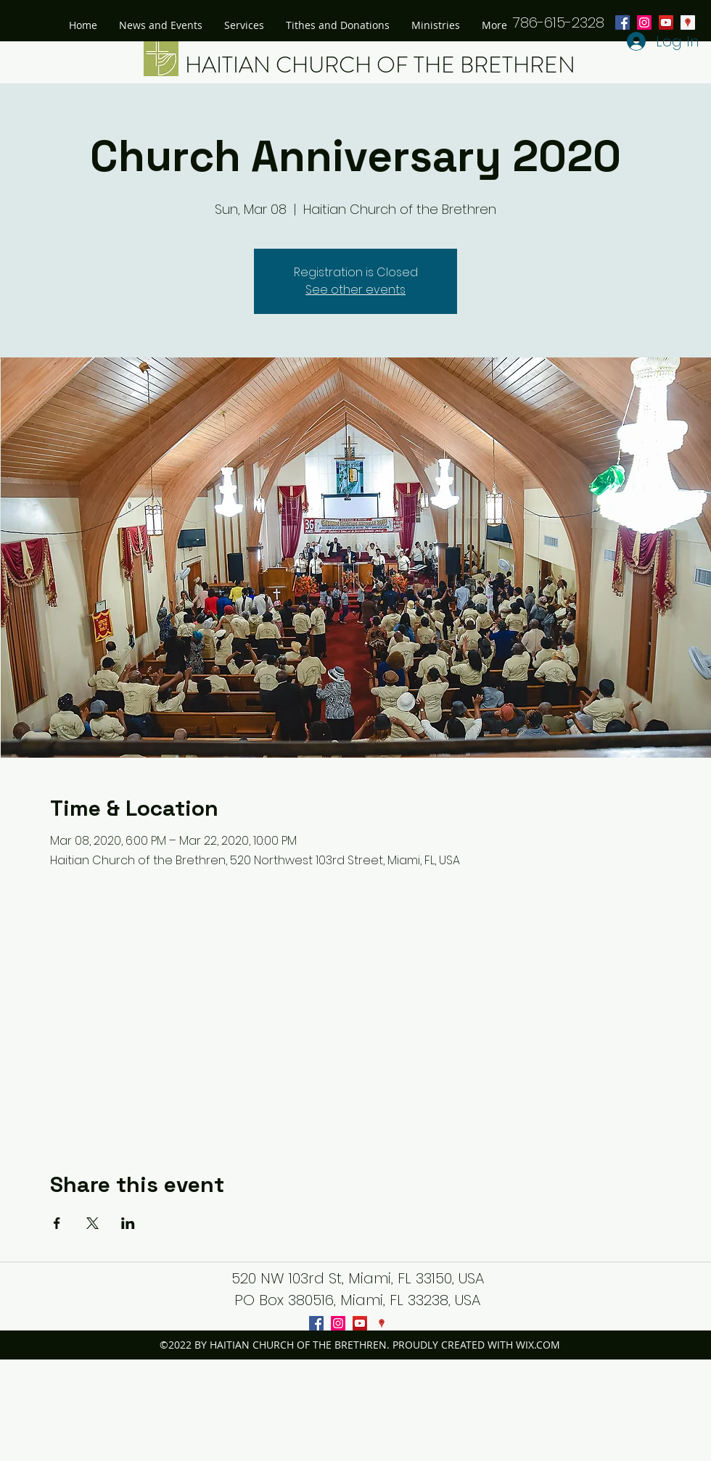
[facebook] (316, 1323)
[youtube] (666, 22)
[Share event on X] (92, 1223)
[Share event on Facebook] (57, 1223)
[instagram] (338, 1323)
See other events (355, 289)
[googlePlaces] (688, 22)
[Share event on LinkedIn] (128, 1223)
